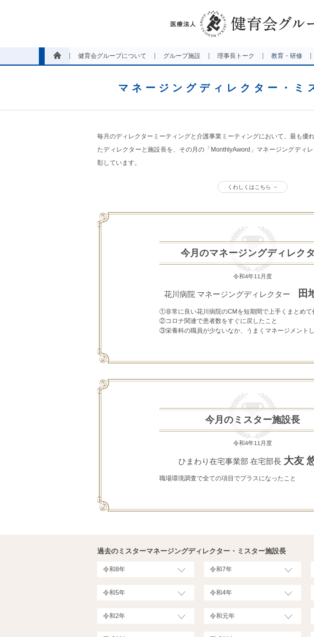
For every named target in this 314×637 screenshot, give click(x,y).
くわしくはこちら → (252, 187)
